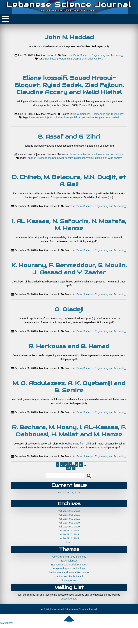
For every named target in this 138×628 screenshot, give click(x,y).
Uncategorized (69, 580)
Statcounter (6, 623)
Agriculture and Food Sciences (69, 556)
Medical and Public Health (69, 576)
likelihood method (47, 157)
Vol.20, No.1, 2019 (69, 538)
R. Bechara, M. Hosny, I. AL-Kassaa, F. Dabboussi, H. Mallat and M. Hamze (69, 431)
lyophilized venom (79, 117)
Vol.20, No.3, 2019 (69, 530)
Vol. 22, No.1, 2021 (69, 518)
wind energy (115, 157)
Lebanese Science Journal (69, 4)
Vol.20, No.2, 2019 (69, 534)
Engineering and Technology (107, 55)
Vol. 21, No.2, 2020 (69, 522)
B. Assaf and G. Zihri (69, 136)
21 (68, 467)
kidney (60, 117)
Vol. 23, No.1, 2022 (69, 510)
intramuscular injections (42, 117)
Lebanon (31, 157)
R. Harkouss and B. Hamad (69, 346)
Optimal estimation (83, 58)
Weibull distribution (96, 157)
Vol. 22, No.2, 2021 (69, 514)
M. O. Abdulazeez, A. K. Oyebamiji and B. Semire (69, 387)
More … (69, 542)
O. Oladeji (69, 309)
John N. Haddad (69, 37)
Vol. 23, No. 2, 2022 (69, 492)
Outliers (98, 58)
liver (66, 117)
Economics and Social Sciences (69, 564)
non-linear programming (58, 58)
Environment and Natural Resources (69, 572)
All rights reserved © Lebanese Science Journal (70, 609)
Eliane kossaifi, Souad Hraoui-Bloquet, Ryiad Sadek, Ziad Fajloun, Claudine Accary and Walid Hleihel (69, 85)
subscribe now (69, 598)
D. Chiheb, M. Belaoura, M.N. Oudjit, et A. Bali (69, 180)
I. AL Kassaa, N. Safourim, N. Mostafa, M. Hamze (69, 225)
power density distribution (71, 157)
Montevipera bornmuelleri (104, 117)
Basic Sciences (81, 55)
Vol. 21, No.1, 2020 (69, 526)
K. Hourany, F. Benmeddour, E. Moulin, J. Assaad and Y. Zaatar (69, 269)
